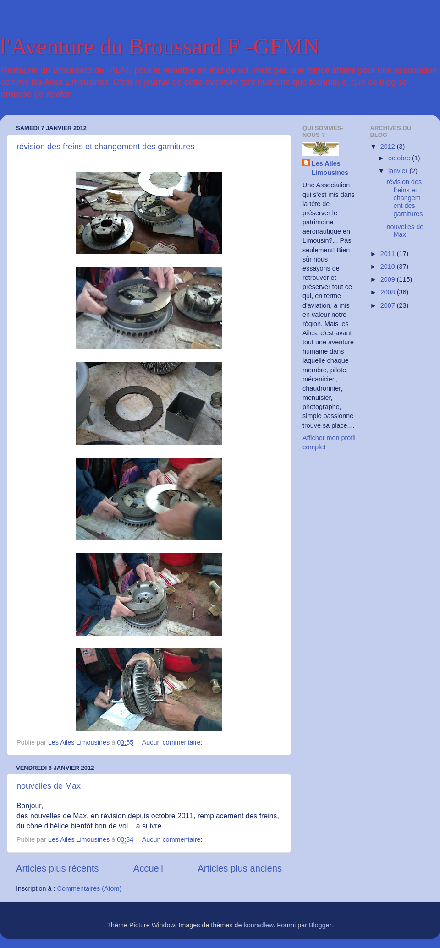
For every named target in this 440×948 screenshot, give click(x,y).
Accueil (148, 868)
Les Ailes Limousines (330, 168)
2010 (388, 266)
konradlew (259, 925)
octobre (400, 158)
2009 (388, 279)
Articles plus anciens (240, 868)
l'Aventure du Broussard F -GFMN (159, 46)
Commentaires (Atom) (89, 888)
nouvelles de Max (48, 785)
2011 (388, 253)
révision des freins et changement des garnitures (105, 146)
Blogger (320, 925)
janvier (398, 170)
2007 (388, 305)
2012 (388, 146)
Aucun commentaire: (173, 742)
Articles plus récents (57, 868)
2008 (388, 292)
